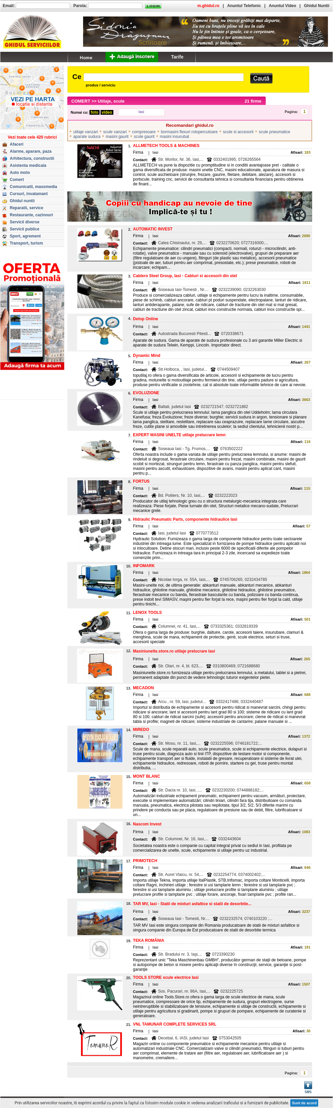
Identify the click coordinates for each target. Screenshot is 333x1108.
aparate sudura (87, 136)
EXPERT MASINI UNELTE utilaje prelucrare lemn (179, 435)
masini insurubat (174, 136)
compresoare (144, 132)
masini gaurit (117, 136)
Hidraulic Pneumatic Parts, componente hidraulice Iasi (185, 519)
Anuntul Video (282, 5)
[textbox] (163, 77)
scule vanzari (115, 132)
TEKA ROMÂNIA (148, 940)
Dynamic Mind (146, 355)
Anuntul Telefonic (244, 5)
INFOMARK (144, 565)
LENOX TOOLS (147, 612)
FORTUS (141, 481)
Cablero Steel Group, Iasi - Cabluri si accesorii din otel (185, 275)
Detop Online (145, 319)
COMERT (80, 101)
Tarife (177, 57)
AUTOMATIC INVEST (153, 229)
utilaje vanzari (85, 132)
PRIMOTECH (145, 860)
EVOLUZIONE (146, 393)
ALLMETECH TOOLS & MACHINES (166, 145)
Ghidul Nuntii (316, 5)
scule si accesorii (238, 132)
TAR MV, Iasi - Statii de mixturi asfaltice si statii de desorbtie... (192, 903)
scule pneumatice (274, 132)
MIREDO (141, 729)
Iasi (141, 112)
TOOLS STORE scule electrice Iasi (165, 977)
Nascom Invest (147, 824)
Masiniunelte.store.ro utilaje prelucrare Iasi (174, 651)
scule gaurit (144, 136)
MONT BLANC (146, 776)
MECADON (143, 688)
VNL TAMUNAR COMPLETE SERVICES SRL (174, 1024)
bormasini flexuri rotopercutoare (189, 132)
